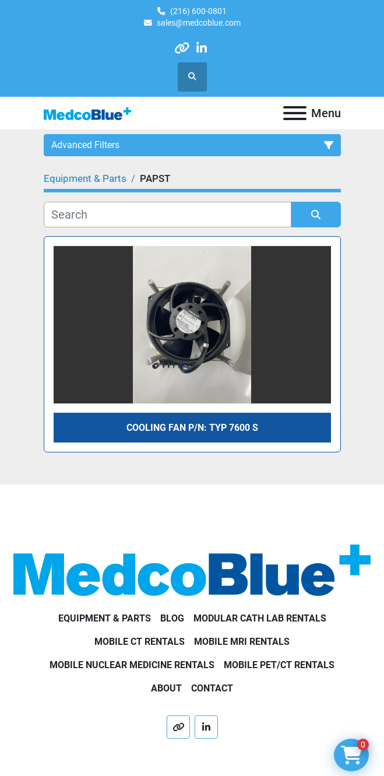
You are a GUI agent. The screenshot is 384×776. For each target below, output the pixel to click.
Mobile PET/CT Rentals (279, 664)
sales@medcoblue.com (199, 22)
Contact (212, 688)
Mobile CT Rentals (139, 641)
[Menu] (295, 113)
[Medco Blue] (192, 569)
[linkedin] (202, 48)
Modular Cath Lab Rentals (259, 618)
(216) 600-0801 (198, 11)
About (166, 688)
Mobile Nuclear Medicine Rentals (132, 664)
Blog (172, 618)
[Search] (167, 214)
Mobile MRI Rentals (242, 641)
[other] (181, 48)
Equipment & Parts (104, 618)
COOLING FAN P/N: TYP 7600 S (192, 427)
